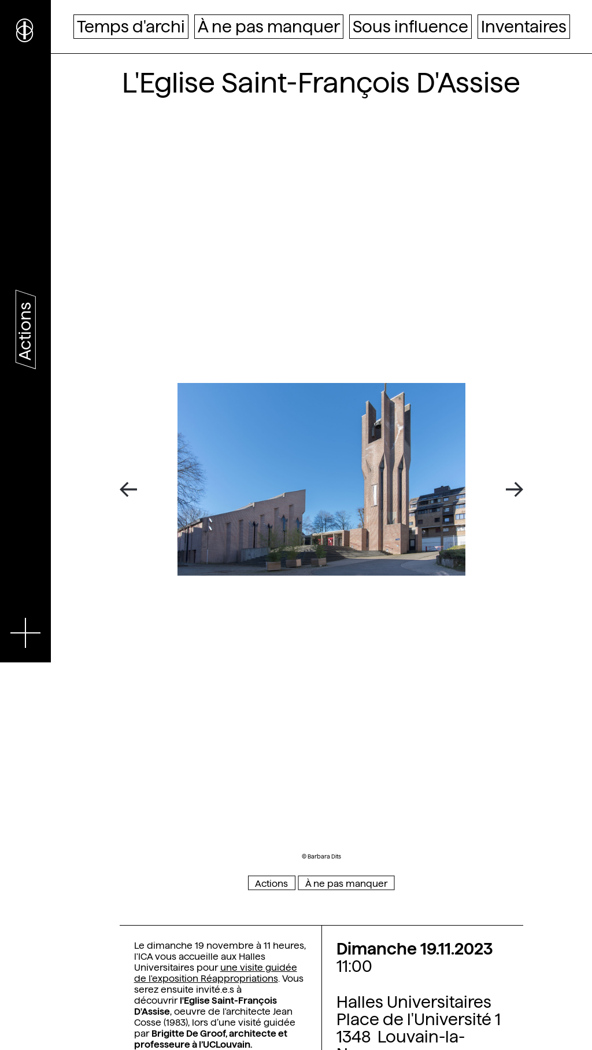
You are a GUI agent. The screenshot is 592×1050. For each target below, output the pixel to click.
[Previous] (132, 489)
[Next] (510, 489)
